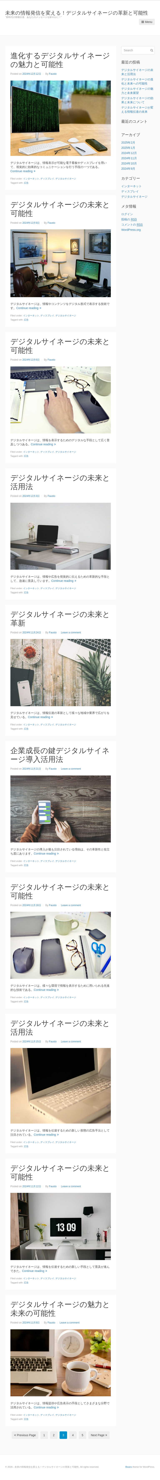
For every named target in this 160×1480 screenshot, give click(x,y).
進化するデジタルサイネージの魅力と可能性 (60, 60)
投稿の (129, 219)
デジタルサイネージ (65, 178)
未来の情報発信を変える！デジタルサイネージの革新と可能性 (76, 13)
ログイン (127, 214)
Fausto (53, 73)
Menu (146, 22)
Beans (128, 1467)
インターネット (31, 178)
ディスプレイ (47, 178)
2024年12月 (129, 153)
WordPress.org (131, 229)
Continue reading (22, 171)
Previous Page (25, 1435)
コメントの (132, 224)
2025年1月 (128, 147)
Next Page (99, 1435)
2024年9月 (128, 168)
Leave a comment (71, 632)
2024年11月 (129, 158)
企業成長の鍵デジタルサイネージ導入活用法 (60, 755)
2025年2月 (128, 142)
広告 (26, 183)
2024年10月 (129, 163)
